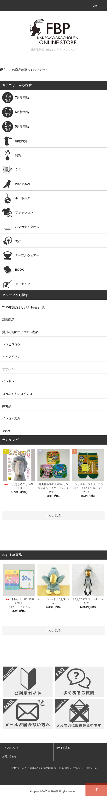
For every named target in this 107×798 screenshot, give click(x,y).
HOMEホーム (17, 768)
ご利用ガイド (33, 768)
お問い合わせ (9, 756)
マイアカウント (10, 747)
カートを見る (63, 747)
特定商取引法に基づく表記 (56, 768)
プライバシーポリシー (83, 768)
